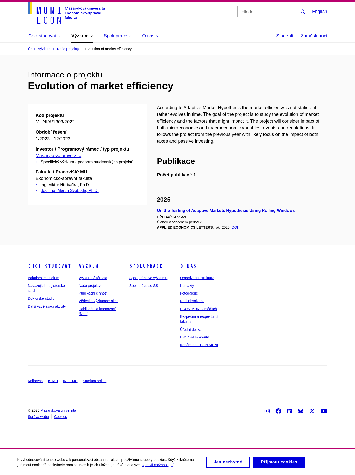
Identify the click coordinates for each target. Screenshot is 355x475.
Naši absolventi (192, 301)
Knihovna (35, 381)
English (319, 11)
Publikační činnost (93, 293)
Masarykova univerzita (58, 155)
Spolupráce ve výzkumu (148, 278)
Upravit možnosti (158, 466)
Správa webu (38, 417)
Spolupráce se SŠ (143, 286)
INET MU (70, 381)
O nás (188, 266)
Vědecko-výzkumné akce (98, 301)
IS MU (53, 381)
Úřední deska (190, 329)
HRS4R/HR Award (194, 337)
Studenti (284, 35)
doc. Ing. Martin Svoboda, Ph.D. (70, 190)
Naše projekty (90, 286)
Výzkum (88, 266)
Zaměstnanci (314, 35)
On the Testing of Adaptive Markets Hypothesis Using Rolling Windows (226, 210)
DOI (235, 227)
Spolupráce (146, 266)
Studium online (95, 381)
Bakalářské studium (43, 278)
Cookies (60, 417)
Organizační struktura (197, 278)
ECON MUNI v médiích (198, 309)
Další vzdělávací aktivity (47, 306)
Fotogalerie (189, 293)
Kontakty (187, 286)
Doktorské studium (43, 298)
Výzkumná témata (93, 278)
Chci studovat (49, 266)
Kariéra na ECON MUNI (199, 345)
